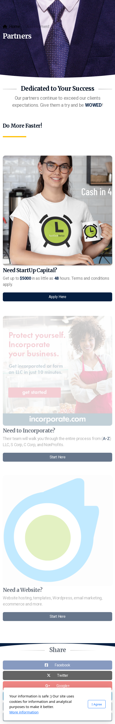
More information (24, 712)
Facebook (62, 666)
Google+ (63, 686)
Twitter (62, 676)
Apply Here (57, 297)
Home (14, 26)
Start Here (57, 458)
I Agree (97, 704)
